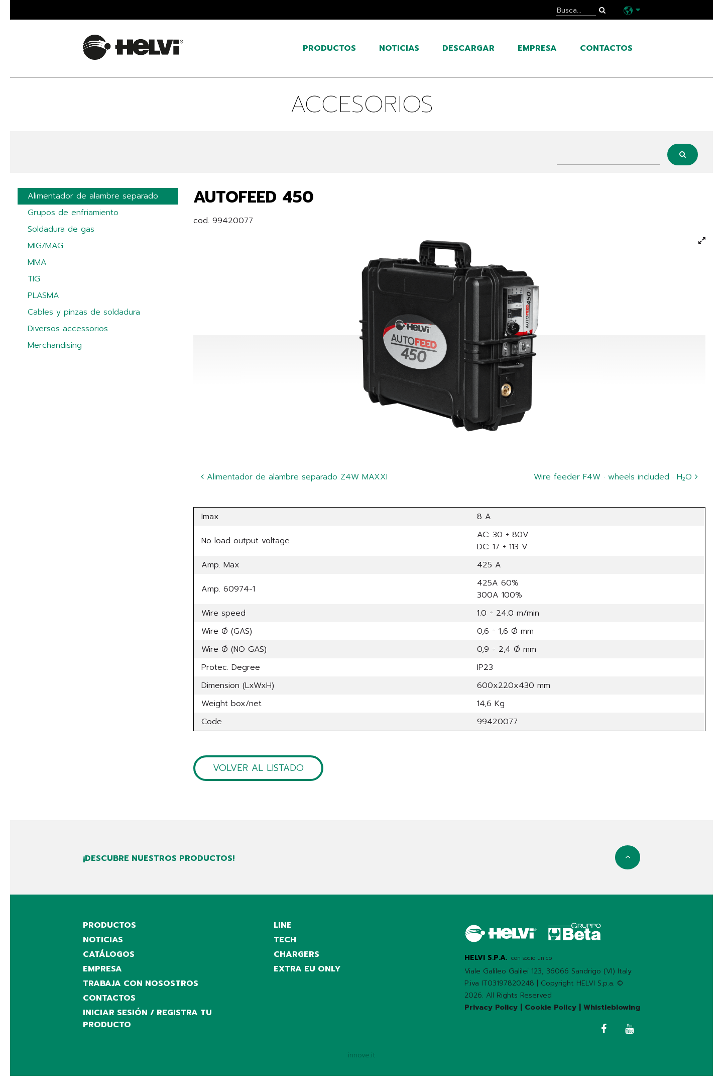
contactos (606, 48)
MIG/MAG (45, 248)
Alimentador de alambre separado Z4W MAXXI (294, 477)
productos (329, 48)
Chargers (296, 956)
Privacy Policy (491, 1008)
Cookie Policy (550, 1008)
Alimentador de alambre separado (93, 196)
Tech (285, 941)
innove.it (362, 1059)
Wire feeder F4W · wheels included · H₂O (616, 477)
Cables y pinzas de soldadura (84, 316)
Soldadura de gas (61, 231)
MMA (37, 265)
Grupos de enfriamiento (73, 214)
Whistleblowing (611, 1008)
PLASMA (43, 299)
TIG (34, 282)
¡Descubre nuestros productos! (158, 859)
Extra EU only (307, 971)
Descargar (468, 48)
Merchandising (55, 350)
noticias (399, 48)
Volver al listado (258, 768)
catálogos (109, 956)
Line (283, 926)
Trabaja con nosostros (140, 986)
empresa (537, 48)
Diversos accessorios (68, 333)
